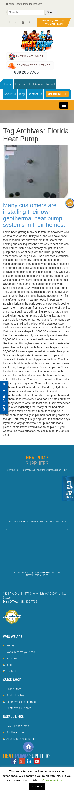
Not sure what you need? (21, 652)
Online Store (57, 94)
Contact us (35, 94)
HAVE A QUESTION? (54, 22)
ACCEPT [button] (37, 786)
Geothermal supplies (18, 708)
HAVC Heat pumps (17, 726)
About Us (10, 94)
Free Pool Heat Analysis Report (35, 84)
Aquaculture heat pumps (21, 738)
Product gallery (15, 695)
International (30, 56)
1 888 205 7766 (25, 72)
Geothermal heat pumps (21, 701)
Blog (22, 94)
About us (11, 658)
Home (8, 84)
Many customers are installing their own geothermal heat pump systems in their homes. (34, 215)
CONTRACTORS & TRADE (34, 65)
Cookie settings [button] (52, 780)
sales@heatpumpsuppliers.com (24, 4)
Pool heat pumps (16, 732)
